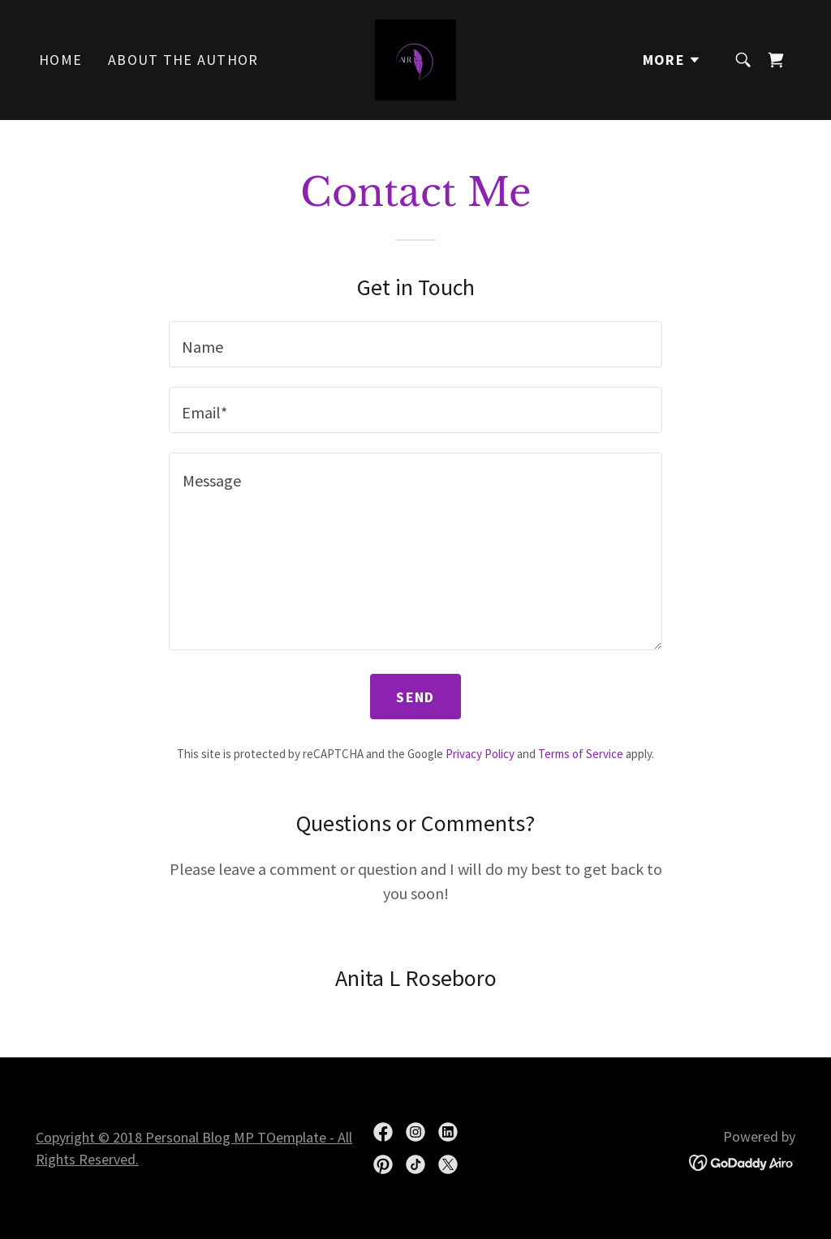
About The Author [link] (183, 59)
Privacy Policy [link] (480, 753)
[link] (415, 58)
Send (415, 697)
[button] (672, 60)
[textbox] (415, 344)
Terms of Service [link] (580, 753)
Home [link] (60, 59)
